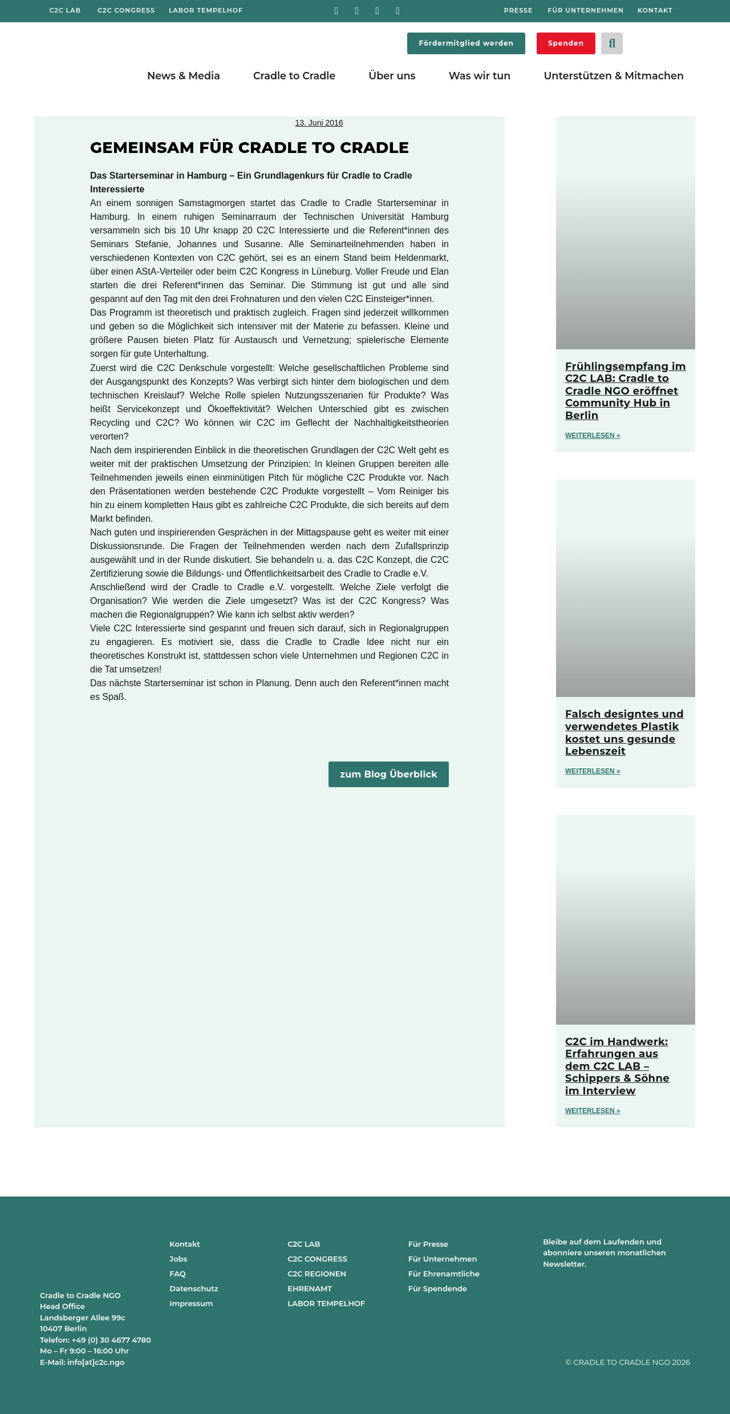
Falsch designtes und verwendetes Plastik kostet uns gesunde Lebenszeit (624, 733)
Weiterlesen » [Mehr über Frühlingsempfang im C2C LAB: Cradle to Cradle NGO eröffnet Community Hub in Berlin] (592, 436)
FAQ (177, 1273)
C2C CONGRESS (317, 1258)
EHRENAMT (309, 1288)
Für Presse (428, 1243)
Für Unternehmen (442, 1258)
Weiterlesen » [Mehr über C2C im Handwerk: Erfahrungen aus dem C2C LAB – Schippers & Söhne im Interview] (592, 1111)
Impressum (191, 1303)
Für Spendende (437, 1288)
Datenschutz (193, 1288)
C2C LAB (303, 1243)
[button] (612, 43)
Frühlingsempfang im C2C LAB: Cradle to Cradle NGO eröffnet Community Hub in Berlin (625, 391)
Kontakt (184, 1243)
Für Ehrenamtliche (444, 1273)
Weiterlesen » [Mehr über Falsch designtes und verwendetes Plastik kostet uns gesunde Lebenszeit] (592, 771)
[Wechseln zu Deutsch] (650, 41)
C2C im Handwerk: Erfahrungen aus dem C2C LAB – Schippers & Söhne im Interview (617, 1066)
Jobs (178, 1258)
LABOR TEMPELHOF (326, 1303)
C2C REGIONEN (316, 1273)
